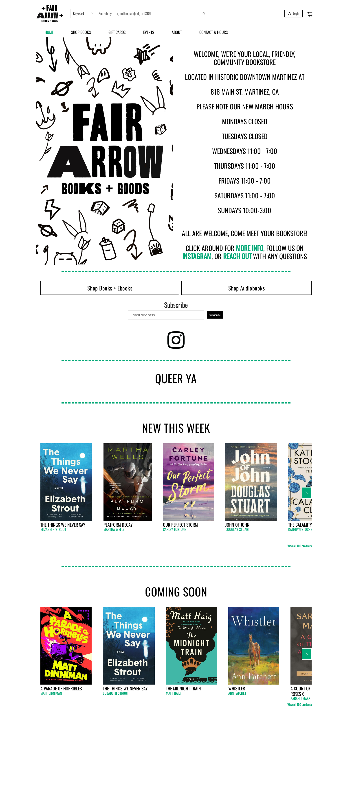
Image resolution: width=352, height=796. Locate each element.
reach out (237, 256)
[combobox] (83, 13)
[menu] (176, 32)
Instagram (196, 256)
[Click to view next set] (307, 493)
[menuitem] (49, 32)
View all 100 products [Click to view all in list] (299, 545)
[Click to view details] (66, 482)
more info (249, 248)
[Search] (204, 13)
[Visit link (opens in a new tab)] (109, 288)
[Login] (293, 13)
